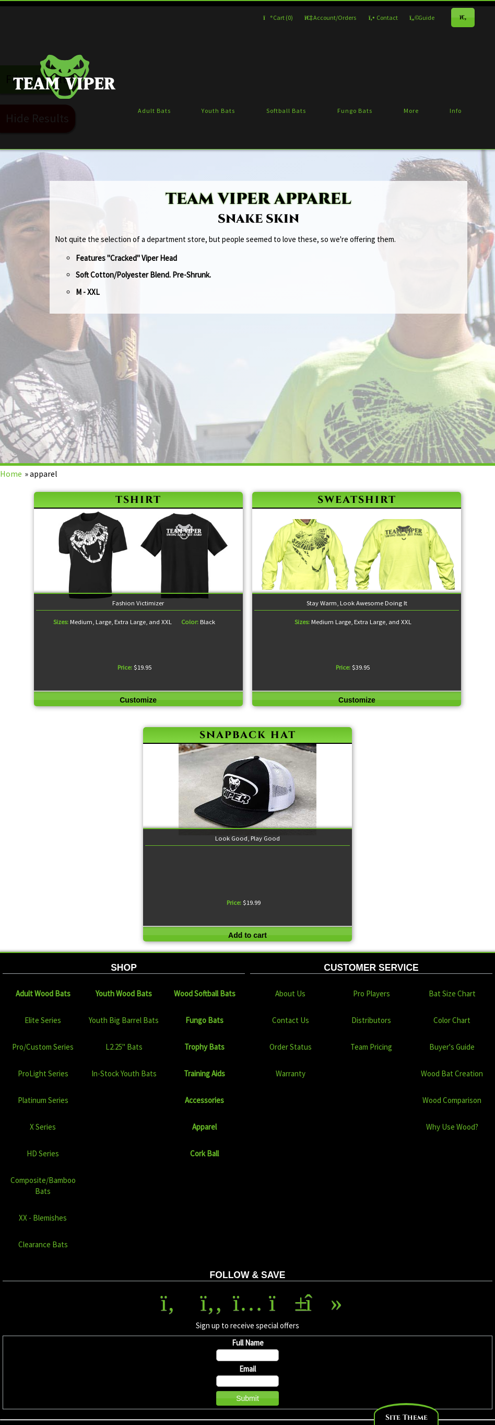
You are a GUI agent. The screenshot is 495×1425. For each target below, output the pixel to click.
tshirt (138, 499)
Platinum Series (43, 1100)
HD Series (43, 1153)
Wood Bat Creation (452, 1073)
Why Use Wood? (452, 1127)
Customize (138, 700)
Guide (421, 17)
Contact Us (290, 1020)
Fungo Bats (354, 110)
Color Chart (451, 1020)
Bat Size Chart (452, 993)
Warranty (290, 1073)
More (411, 110)
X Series (43, 1127)
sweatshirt (356, 499)
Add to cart (247, 935)
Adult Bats (154, 110)
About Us (290, 993)
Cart (278, 17)
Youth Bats (218, 110)
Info (456, 110)
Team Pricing (371, 1047)
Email (247, 1369)
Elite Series (43, 1020)
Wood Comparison (451, 1100)
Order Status (290, 1047)
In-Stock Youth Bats (124, 1073)
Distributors (371, 1020)
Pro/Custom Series (43, 1047)
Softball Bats (286, 110)
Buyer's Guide (452, 1047)
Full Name (248, 1343)
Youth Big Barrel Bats (124, 1020)
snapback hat (247, 734)
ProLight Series (43, 1073)
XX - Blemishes (43, 1218)
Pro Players (371, 993)
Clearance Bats (43, 1244)
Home (11, 473)
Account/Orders (330, 17)
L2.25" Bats (124, 1047)
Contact (383, 17)
